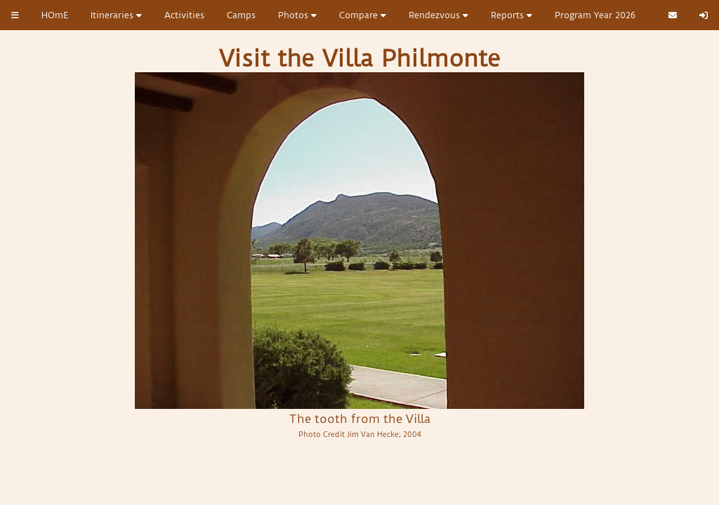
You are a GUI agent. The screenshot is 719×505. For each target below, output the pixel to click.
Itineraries (116, 15)
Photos (297, 15)
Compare (362, 15)
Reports (511, 15)
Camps (241, 15)
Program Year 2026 (595, 15)
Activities (184, 15)
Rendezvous (438, 15)
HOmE (54, 15)
